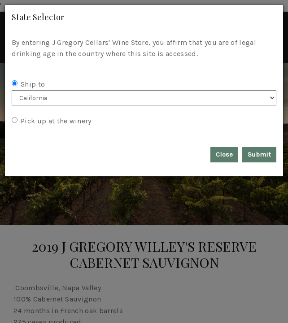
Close (224, 154)
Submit (259, 154)
